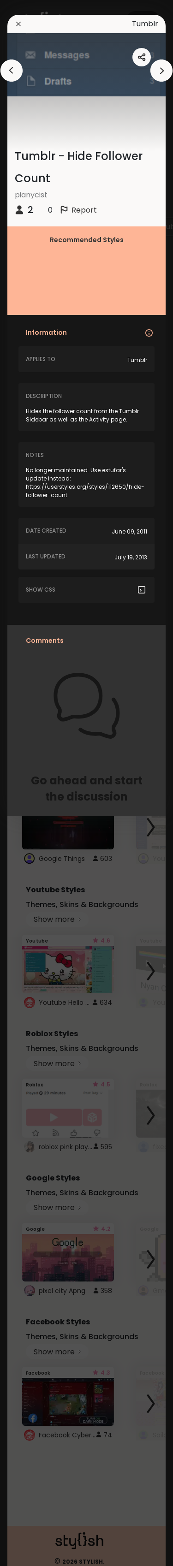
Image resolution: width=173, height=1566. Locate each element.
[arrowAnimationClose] (11, 70)
